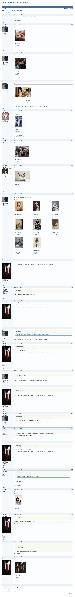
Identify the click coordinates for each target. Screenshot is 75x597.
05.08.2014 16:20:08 (18, 14)
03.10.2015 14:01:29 (18, 165)
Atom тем (71, 593)
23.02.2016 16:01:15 (18, 413)
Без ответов (71, 8)
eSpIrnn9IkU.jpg (17, 508)
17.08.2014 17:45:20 (18, 52)
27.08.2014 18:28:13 (18, 110)
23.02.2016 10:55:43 (18, 343)
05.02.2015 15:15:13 (18, 140)
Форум (4, 11)
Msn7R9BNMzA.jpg (36, 250)
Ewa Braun (5, 165)
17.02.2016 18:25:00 (18, 193)
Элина (4, 14)
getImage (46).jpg (18, 159)
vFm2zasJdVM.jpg (36, 214)
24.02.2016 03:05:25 (18, 442)
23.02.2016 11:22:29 (18, 370)
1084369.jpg (17, 184)
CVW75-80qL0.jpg (55, 214)
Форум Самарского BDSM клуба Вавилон (15, 2)
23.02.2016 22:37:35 (18, 428)
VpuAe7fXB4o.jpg (55, 232)
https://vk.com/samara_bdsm (12, 4)
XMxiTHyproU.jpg (18, 214)
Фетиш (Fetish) (11, 11)
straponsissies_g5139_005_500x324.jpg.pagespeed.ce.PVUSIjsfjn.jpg (23, 101)
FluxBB (71, 595)
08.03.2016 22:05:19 (18, 556)
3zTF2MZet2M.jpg (36, 232)
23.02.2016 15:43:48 (18, 386)
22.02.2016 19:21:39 (18, 287)
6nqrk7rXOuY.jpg (18, 232)
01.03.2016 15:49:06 (18, 514)
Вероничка (5, 24)
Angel (4, 110)
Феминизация (21, 11)
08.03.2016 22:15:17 (18, 585)
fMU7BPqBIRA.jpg (18, 250)
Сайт (4, 283)
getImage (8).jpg (17, 71)
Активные (66, 8)
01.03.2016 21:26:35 (18, 541)
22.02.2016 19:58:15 (18, 300)
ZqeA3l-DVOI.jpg (18, 575)
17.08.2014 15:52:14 (18, 24)
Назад (7, 12)
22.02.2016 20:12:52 (18, 328)
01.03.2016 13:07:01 (18, 489)
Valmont (4, 260)
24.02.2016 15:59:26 (18, 469)
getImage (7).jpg (17, 43)
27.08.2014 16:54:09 (18, 81)
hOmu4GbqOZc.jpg (18, 129)
